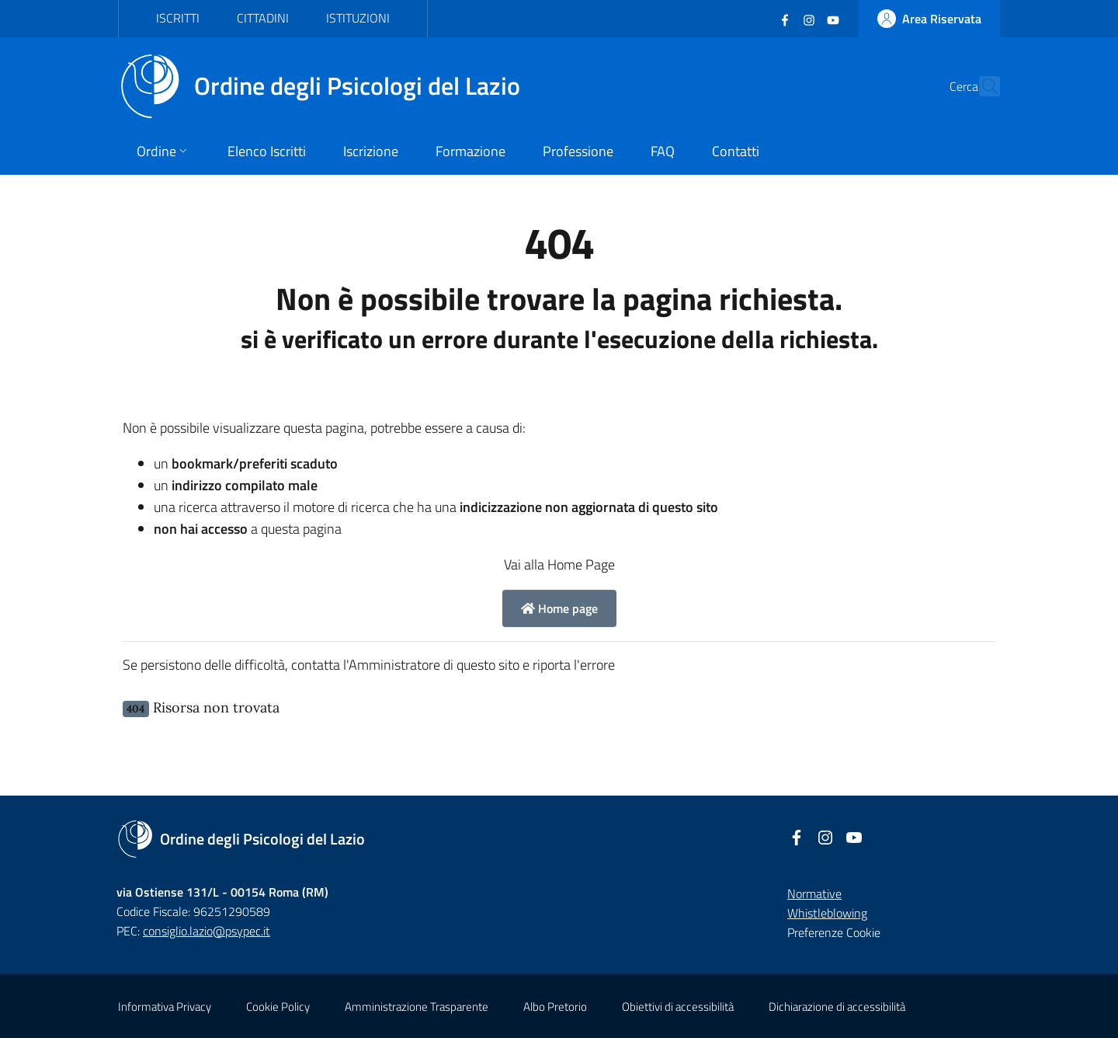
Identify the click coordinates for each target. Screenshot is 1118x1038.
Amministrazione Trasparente (416, 1006)
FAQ (663, 151)
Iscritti (178, 18)
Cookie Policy (278, 1006)
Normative (814, 893)
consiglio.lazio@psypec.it (206, 930)
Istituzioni (358, 18)
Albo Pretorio (555, 1006)
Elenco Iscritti (266, 151)
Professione (578, 151)
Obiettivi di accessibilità (678, 1006)
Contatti (735, 151)
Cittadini (263, 18)
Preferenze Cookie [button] (833, 932)
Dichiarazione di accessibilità (837, 1006)
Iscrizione (370, 151)
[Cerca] (981, 86)
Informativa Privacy (164, 1006)
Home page (559, 608)
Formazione (470, 151)
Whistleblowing (827, 913)
